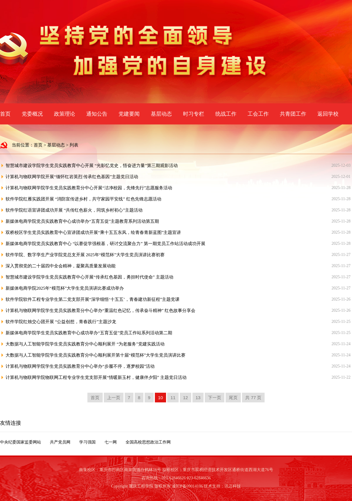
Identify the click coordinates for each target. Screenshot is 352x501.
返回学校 (328, 114)
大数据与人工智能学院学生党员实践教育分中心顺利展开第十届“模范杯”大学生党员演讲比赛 (95, 355)
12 (185, 397)
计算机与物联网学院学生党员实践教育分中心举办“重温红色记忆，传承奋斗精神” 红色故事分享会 (100, 310)
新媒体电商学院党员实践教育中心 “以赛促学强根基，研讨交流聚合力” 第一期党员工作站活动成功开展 (105, 243)
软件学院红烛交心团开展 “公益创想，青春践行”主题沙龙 (61, 321)
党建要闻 (129, 114)
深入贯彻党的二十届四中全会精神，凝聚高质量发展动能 (61, 266)
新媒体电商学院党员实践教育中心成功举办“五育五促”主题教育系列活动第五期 (82, 221)
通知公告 (96, 114)
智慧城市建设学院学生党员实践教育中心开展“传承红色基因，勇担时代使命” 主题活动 (89, 277)
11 (172, 397)
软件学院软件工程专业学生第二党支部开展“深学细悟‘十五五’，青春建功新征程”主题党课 (93, 299)
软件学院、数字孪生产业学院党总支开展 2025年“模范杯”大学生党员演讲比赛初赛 (85, 254)
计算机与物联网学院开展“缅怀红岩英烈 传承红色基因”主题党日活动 (72, 176)
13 (198, 397)
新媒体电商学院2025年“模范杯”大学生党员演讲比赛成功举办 (65, 288)
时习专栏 (193, 114)
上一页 (113, 397)
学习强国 (87, 442)
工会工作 (258, 114)
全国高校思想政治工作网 (148, 442)
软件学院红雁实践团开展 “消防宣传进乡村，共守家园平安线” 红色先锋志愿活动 (83, 199)
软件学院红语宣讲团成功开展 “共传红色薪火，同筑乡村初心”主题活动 (74, 210)
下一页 (214, 397)
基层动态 (161, 114)
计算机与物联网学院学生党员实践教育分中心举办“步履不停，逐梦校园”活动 (80, 366)
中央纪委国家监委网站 (20, 442)
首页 (5, 114)
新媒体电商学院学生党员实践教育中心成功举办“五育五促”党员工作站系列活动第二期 (89, 332)
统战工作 (225, 114)
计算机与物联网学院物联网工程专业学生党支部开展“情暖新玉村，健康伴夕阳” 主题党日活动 (96, 377)
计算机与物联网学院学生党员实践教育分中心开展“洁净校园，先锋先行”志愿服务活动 (89, 187)
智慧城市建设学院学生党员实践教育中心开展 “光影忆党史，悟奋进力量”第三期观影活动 (92, 165)
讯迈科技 (232, 486)
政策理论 (64, 114)
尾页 (233, 397)
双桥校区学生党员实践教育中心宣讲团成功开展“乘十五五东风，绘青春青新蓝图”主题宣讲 (93, 232)
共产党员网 (60, 442)
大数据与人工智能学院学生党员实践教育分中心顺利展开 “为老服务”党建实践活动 (85, 344)
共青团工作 (293, 114)
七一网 (110, 442)
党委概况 (32, 114)
